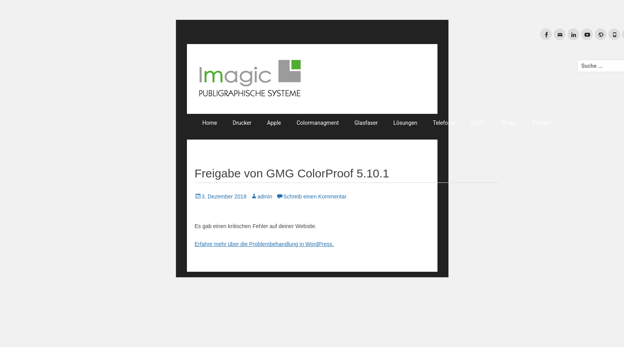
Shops (508, 123)
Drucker (242, 123)
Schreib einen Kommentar (315, 196)
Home (210, 123)
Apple (274, 123)
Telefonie (444, 123)
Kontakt (541, 123)
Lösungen (405, 123)
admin (265, 196)
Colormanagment (318, 123)
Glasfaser (366, 123)
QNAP (478, 123)
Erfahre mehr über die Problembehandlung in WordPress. (264, 244)
